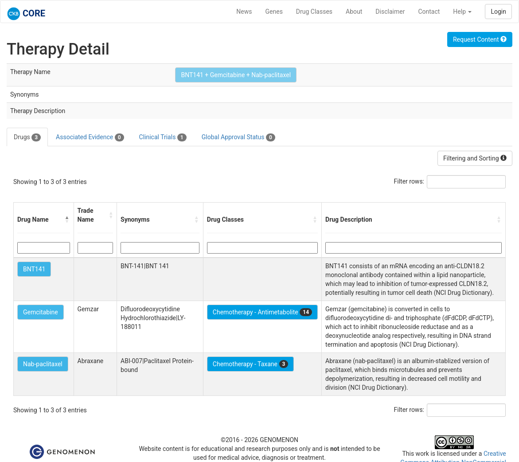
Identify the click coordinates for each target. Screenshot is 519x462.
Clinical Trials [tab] (163, 137)
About (354, 11)
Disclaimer (390, 11)
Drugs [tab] (27, 137)
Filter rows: (409, 181)
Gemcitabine (40, 312)
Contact (429, 11)
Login (498, 11)
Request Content (480, 39)
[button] (67, 219)
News (244, 11)
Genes (274, 11)
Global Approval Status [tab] (238, 137)
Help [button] (462, 11)
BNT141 (34, 269)
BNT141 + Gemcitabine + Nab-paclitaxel (236, 74)
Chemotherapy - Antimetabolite (262, 312)
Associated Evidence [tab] (90, 137)
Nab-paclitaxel (42, 364)
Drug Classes (314, 11)
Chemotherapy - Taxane (251, 364)
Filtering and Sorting (475, 158)
